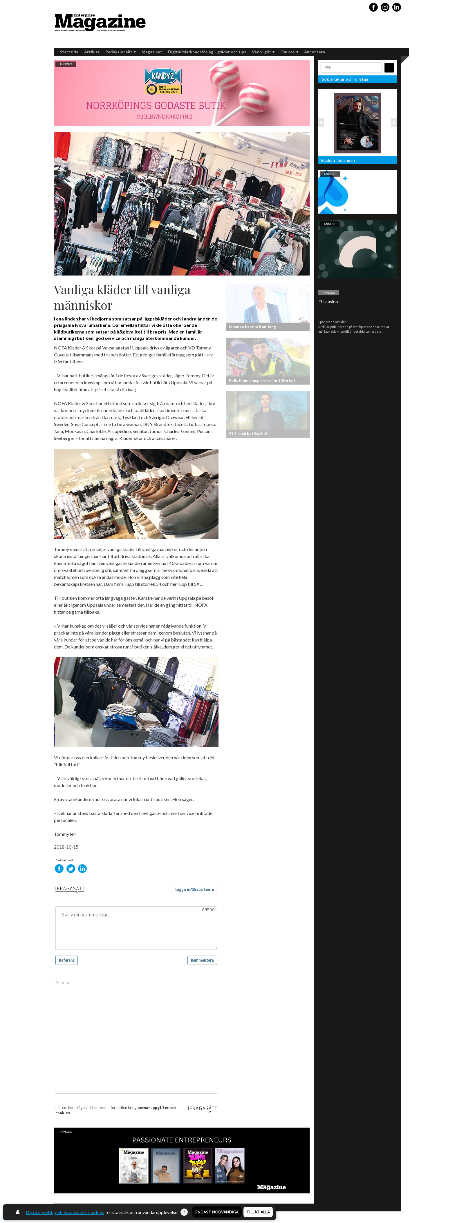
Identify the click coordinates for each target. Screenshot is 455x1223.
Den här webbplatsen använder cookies (65, 1212)
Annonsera (314, 51)
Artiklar (92, 51)
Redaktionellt (120, 51)
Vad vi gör (263, 51)
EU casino (328, 301)
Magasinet (152, 51)
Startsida (69, 51)
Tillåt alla (258, 1212)
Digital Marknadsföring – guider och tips (207, 51)
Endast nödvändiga (217, 1212)
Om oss (289, 51)
